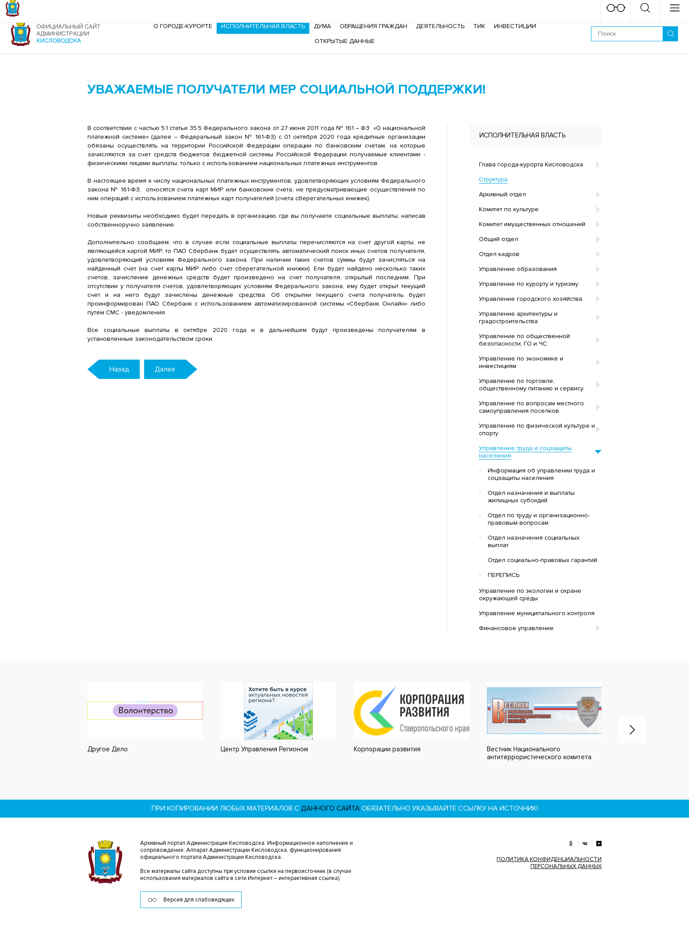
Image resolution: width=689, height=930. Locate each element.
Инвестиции (515, 26)
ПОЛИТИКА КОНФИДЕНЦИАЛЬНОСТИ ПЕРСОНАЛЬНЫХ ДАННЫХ (549, 863)
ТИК (479, 26)
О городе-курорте (182, 26)
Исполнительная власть (263, 26)
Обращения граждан (373, 26)
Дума (322, 26)
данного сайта (330, 808)
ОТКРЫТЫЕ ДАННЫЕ (345, 41)
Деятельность (440, 26)
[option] (136, 717)
